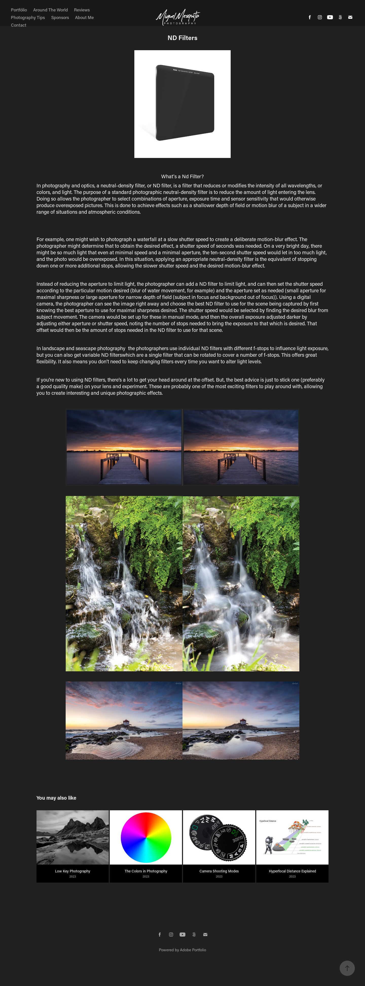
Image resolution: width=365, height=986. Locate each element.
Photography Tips (28, 17)
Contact (18, 25)
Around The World (50, 9)
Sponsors (60, 17)
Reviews (82, 9)
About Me (84, 17)
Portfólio (19, 9)
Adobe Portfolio (193, 949)
